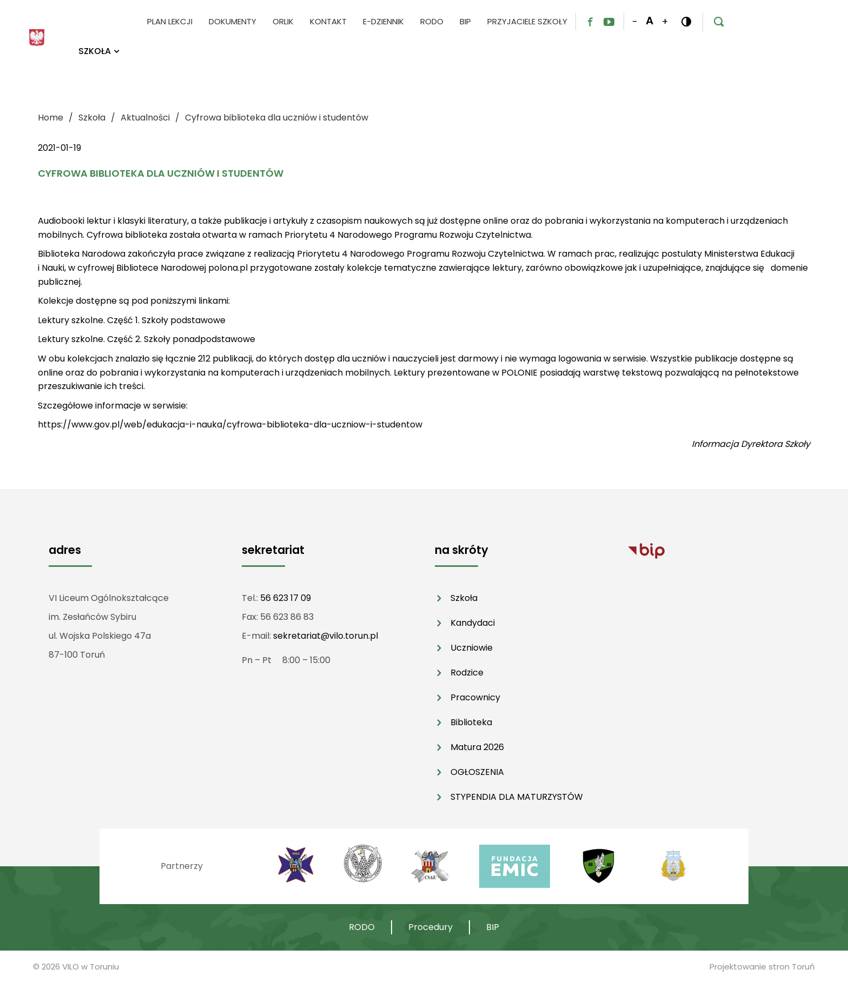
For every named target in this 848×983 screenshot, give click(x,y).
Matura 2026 (477, 747)
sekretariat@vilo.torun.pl (325, 636)
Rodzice (467, 672)
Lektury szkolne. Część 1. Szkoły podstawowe (132, 320)
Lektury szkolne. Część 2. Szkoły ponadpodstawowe (146, 339)
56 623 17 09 (285, 598)
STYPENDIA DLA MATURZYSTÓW (517, 797)
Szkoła (464, 598)
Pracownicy (475, 697)
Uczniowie (472, 647)
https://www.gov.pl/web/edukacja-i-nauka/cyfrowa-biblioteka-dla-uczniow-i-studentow (230, 424)
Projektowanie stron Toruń (762, 966)
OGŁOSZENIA (477, 772)
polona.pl (228, 268)
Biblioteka (471, 722)
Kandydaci (473, 623)
